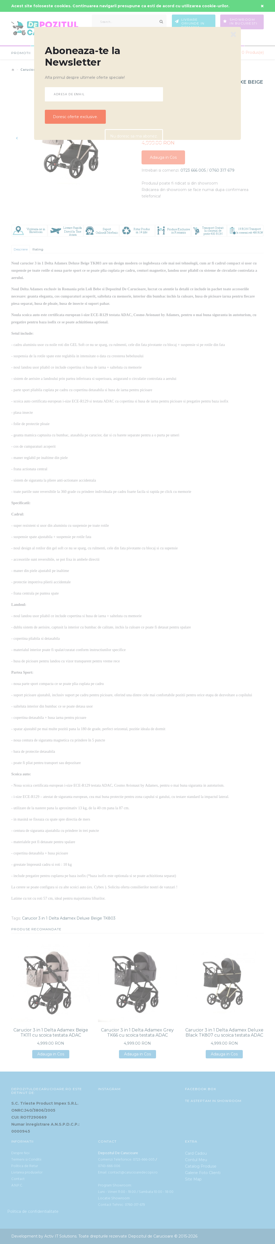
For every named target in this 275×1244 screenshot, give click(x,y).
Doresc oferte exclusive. (75, 117)
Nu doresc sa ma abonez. (134, 136)
